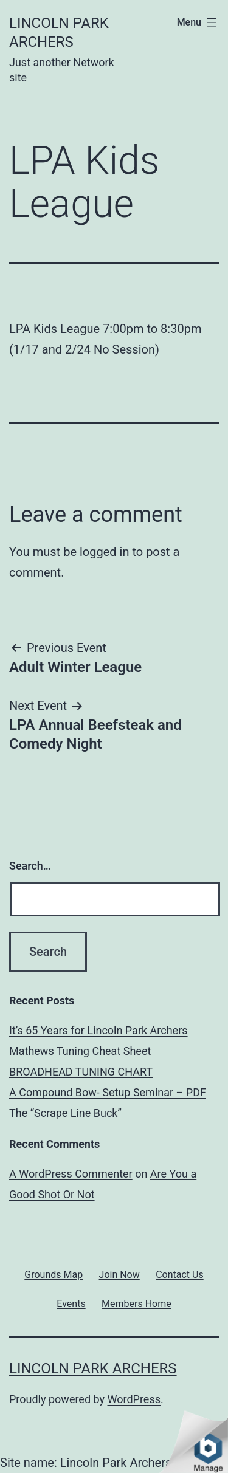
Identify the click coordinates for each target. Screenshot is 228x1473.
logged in (104, 551)
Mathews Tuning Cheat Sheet (80, 1051)
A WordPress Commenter (71, 1173)
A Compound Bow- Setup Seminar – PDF (107, 1092)
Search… (30, 865)
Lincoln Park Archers (93, 1368)
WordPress (134, 1399)
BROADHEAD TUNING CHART (81, 1071)
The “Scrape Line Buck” (65, 1113)
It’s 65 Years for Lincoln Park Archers (98, 1030)
